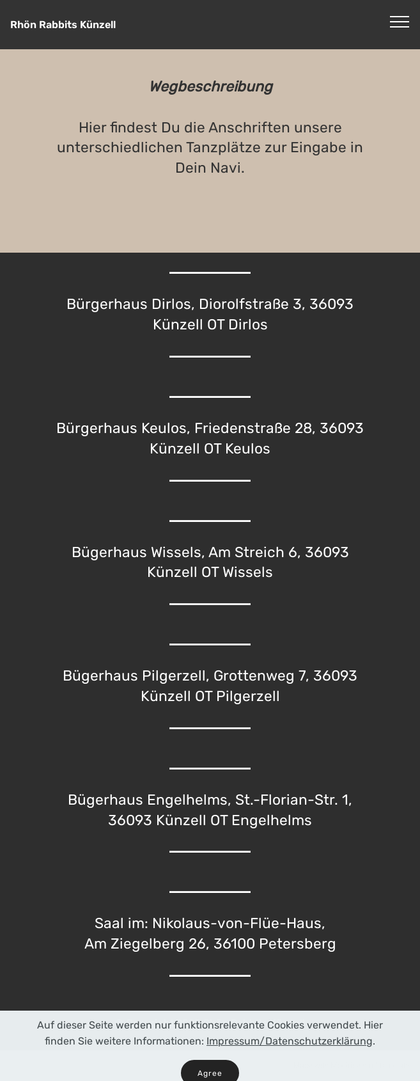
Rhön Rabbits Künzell (63, 25)
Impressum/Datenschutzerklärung (289, 1052)
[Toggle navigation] (400, 21)
